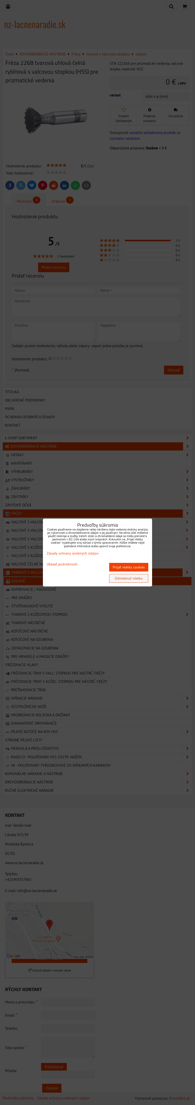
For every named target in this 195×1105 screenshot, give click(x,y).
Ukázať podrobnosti (62, 564)
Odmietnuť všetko (129, 578)
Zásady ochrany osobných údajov (73, 553)
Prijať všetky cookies (129, 567)
